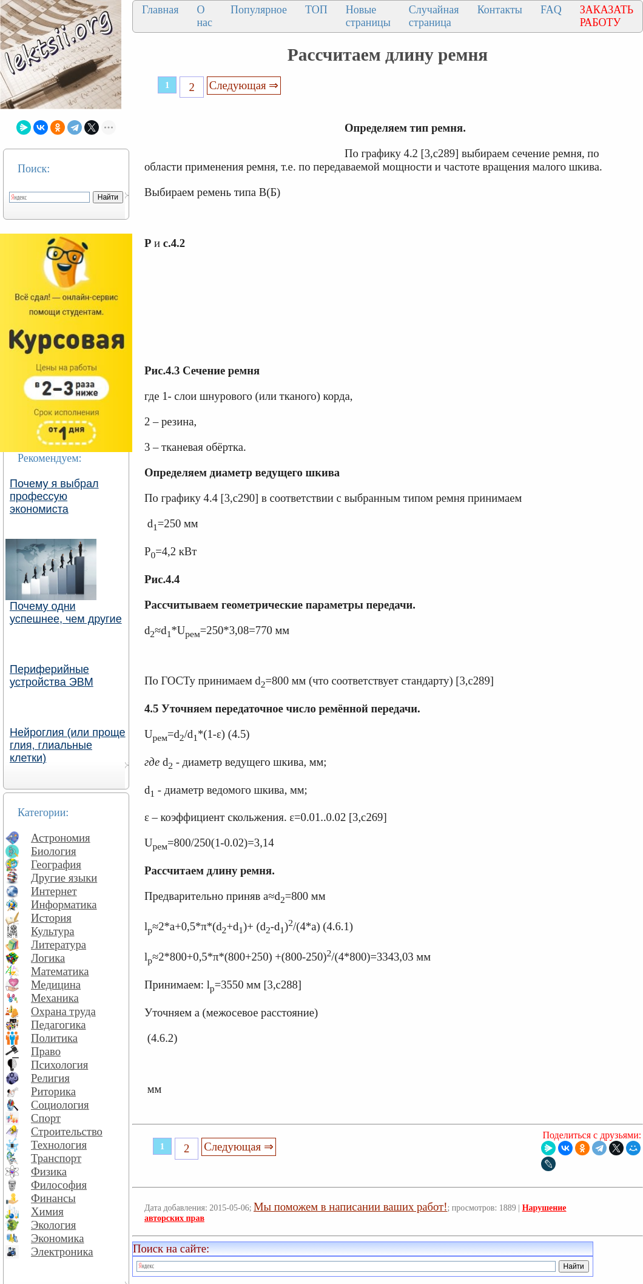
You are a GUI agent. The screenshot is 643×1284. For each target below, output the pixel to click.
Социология (60, 1104)
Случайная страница (434, 16)
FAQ (551, 10)
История (51, 917)
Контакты (499, 10)
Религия (50, 1078)
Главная (160, 10)
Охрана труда (63, 1011)
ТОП (316, 10)
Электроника (62, 1251)
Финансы (53, 1198)
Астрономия (60, 837)
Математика (60, 971)
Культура (53, 931)
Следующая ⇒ (243, 85)
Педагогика (58, 1024)
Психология (59, 1064)
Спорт (46, 1118)
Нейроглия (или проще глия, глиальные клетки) (68, 745)
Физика (49, 1171)
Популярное (259, 10)
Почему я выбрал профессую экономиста (54, 496)
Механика (55, 998)
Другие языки (64, 877)
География (56, 864)
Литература (58, 944)
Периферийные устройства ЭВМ (51, 675)
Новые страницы (368, 16)
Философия (59, 1184)
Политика (54, 1038)
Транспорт (56, 1158)
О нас (204, 16)
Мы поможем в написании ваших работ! (350, 1206)
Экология (53, 1224)
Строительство (67, 1131)
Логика (48, 957)
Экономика (57, 1238)
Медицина (56, 984)
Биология (53, 851)
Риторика (53, 1091)
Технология (59, 1144)
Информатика (64, 904)
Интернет (54, 891)
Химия (47, 1211)
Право (46, 1051)
